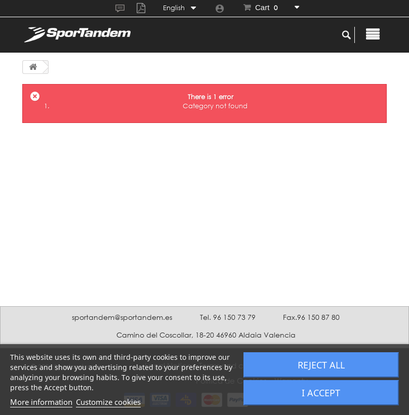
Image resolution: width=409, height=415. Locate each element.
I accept (321, 393)
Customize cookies (108, 402)
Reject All (321, 365)
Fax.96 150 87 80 (311, 317)
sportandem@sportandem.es (122, 317)
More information (41, 402)
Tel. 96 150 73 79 (228, 317)
